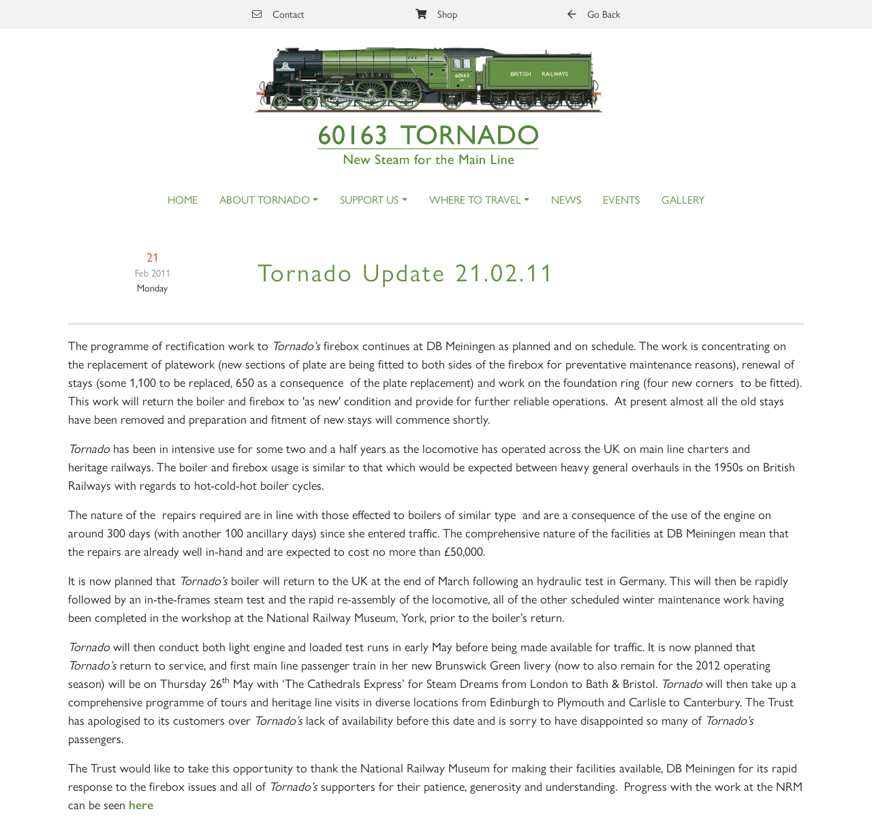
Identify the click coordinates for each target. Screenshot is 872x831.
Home (183, 199)
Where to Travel (475, 199)
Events (621, 199)
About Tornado (264, 199)
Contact (278, 13)
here (141, 805)
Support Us (369, 199)
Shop (436, 13)
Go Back (593, 13)
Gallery (682, 199)
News (566, 199)
